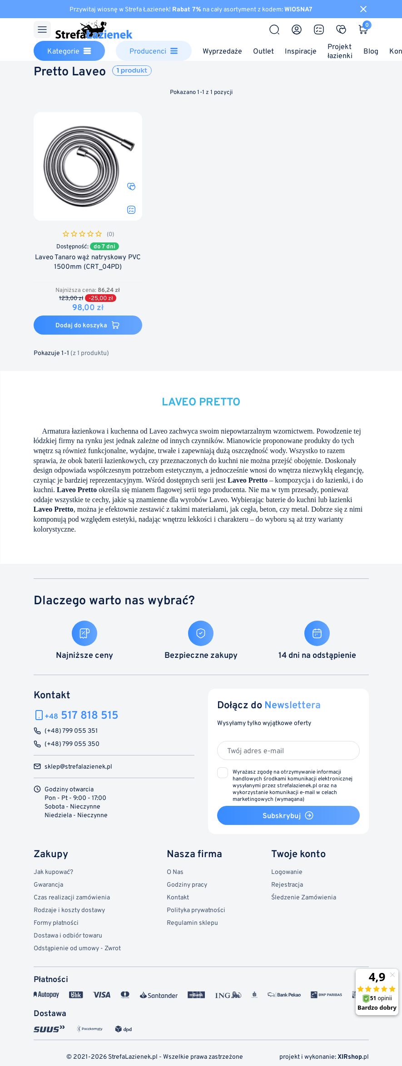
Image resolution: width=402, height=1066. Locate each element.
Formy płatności (56, 922)
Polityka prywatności (196, 909)
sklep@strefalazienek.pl (78, 766)
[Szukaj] (274, 29)
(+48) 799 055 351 (71, 730)
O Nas (175, 871)
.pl (353, 1056)
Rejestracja (287, 884)
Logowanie (287, 871)
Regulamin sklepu (192, 922)
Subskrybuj (288, 815)
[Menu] (42, 29)
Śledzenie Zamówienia (303, 897)
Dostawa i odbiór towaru (68, 935)
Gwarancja (48, 884)
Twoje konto (298, 853)
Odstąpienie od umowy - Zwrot (77, 947)
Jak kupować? (53, 871)
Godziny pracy (187, 884)
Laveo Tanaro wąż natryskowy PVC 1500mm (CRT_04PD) (88, 261)
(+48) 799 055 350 (72, 744)
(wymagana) (292, 785)
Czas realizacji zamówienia (72, 897)
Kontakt (178, 897)
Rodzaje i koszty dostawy (69, 909)
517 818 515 (82, 715)
